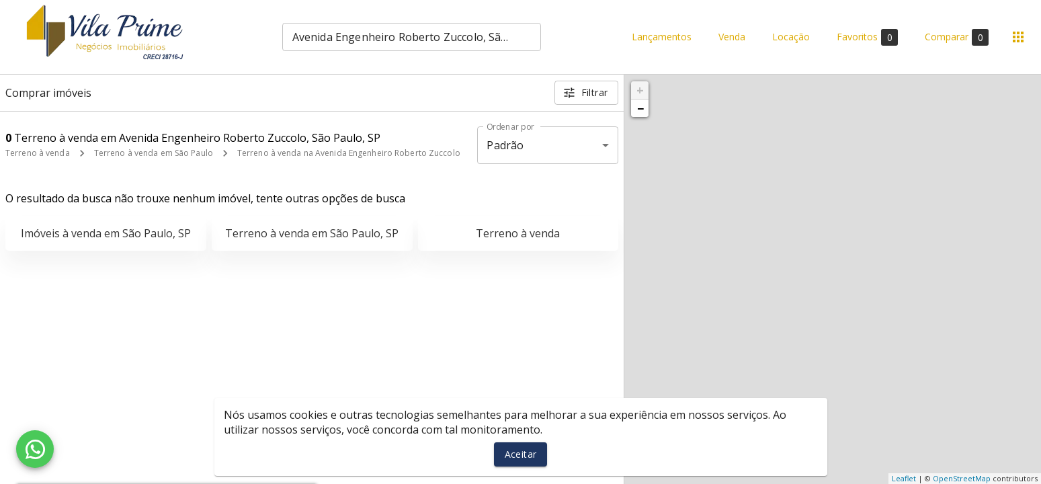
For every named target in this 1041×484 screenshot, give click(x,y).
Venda (731, 37)
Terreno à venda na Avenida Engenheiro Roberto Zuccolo (348, 153)
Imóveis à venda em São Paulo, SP (106, 233)
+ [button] (640, 90)
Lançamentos (662, 37)
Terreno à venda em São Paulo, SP (312, 233)
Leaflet (904, 478)
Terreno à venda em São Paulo (153, 153)
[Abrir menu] (1018, 37)
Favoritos (867, 37)
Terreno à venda (37, 153)
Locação (791, 37)
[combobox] (411, 37)
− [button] (640, 108)
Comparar (957, 37)
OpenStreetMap (962, 478)
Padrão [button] (505, 145)
